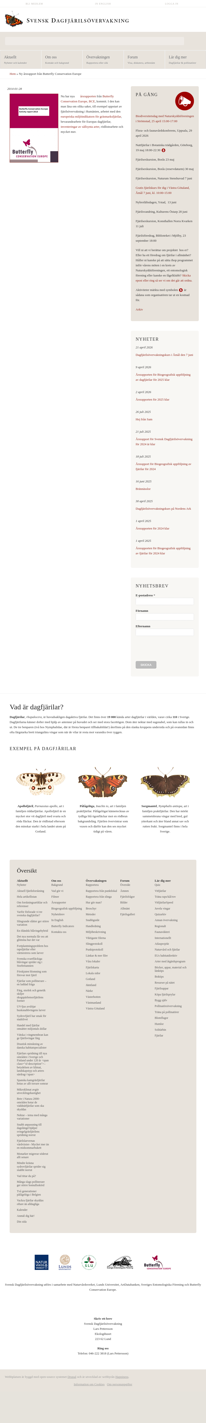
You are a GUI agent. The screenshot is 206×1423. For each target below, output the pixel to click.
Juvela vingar (162, 908)
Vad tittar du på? (26, 1176)
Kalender (22, 1210)
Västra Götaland (95, 1008)
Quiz (157, 885)
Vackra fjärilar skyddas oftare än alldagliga (30, 1202)
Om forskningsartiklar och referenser (32, 904)
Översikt (125, 885)
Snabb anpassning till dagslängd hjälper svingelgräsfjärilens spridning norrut (29, 1130)
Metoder (91, 914)
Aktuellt (19, 60)
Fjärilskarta (92, 967)
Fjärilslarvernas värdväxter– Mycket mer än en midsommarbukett (33, 1144)
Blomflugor (161, 1018)
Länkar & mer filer (97, 955)
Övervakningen (101, 60)
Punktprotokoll (94, 949)
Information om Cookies (89, 1384)
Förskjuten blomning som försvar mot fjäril (32, 973)
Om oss (60, 60)
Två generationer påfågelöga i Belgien (29, 1193)
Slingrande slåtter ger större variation (33, 923)
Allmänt (125, 908)
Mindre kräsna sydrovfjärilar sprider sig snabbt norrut (31, 1166)
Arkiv (139, 309)
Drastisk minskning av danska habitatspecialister (32, 1045)
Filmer (55, 896)
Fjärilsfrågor (127, 896)
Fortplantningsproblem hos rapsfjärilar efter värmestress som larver (32, 949)
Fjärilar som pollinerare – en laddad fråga (31, 982)
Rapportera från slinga (99, 896)
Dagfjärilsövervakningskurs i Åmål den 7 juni (164, 355)
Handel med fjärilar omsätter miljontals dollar (32, 1027)
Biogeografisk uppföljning (66, 908)
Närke (89, 991)
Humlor (159, 1024)
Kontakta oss (58, 932)
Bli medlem (34, 3)
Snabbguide (93, 920)
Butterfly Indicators (62, 926)
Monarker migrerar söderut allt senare (32, 1155)
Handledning (93, 926)
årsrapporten (88, 96)
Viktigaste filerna (96, 938)
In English (103, 3)
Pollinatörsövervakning (168, 1006)
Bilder (123, 902)
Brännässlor (143, 489)
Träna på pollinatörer (167, 1012)
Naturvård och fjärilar (167, 949)
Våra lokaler (93, 961)
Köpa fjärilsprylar (165, 994)
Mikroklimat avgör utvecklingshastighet (29, 1091)
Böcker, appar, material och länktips (170, 969)
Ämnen (124, 891)
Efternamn (143, 626)
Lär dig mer (184, 60)
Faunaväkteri (162, 932)
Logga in (172, 3)
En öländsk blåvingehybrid (32, 930)
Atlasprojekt (162, 943)
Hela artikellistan (27, 896)
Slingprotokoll (94, 943)
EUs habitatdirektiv (166, 955)
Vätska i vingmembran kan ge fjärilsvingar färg (32, 1036)
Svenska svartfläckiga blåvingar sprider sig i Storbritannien (29, 962)
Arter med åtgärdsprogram (170, 961)
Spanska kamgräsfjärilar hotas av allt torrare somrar (32, 1081)
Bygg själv (161, 1000)
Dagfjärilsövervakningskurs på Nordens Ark (163, 508)
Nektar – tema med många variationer (32, 1116)
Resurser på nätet (165, 982)
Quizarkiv (160, 914)
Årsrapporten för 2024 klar (152, 528)
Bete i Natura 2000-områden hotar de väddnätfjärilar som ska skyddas (30, 1104)
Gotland (90, 979)
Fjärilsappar (161, 988)
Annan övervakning (166, 920)
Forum (143, 60)
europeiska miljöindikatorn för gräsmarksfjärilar (91, 116)
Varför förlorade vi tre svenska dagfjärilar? (29, 913)
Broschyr (91, 908)
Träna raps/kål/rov (165, 896)
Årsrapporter (58, 902)
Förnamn (142, 611)
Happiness (121, 1377)
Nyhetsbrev (58, 914)
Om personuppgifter (119, 1384)
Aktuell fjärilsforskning (30, 891)
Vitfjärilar (160, 891)
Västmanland (93, 1002)
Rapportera (92, 885)
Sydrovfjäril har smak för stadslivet (31, 1017)
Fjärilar (159, 1035)
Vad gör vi (57, 891)
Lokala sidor (93, 973)
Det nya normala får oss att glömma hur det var (32, 938)
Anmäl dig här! (25, 1216)
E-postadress (145, 595)
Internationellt (163, 938)
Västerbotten (93, 997)
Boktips (159, 976)
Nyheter (21, 885)
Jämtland (91, 985)
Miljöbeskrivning (96, 932)
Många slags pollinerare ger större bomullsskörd (31, 1183)
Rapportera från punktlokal (101, 891)
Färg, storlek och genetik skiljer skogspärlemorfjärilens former (31, 995)
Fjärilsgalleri (127, 914)
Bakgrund (57, 885)
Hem (13, 74)
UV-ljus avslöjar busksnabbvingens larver (31, 1008)
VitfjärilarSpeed (164, 902)
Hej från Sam (144, 419)
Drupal (71, 1377)
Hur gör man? (94, 902)
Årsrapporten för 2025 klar (152, 399)
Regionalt (160, 926)
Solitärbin (160, 1029)
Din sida (22, 1221)
